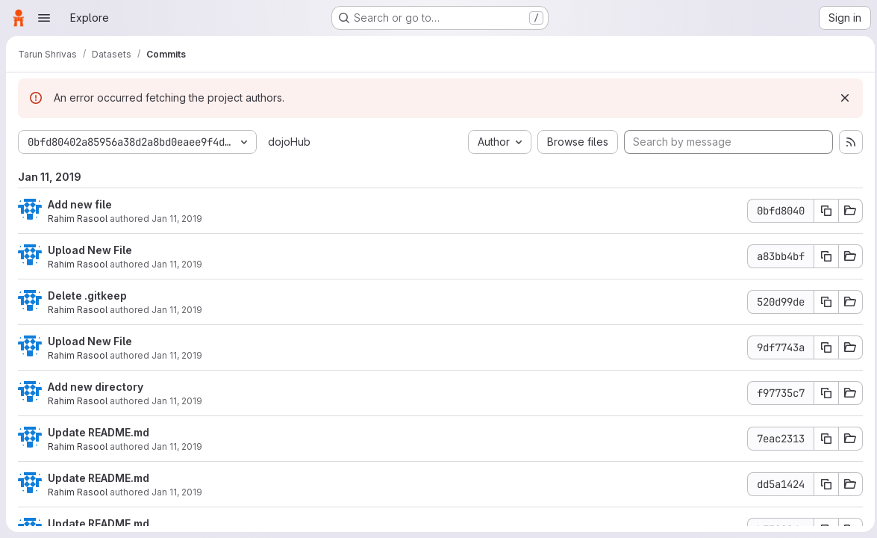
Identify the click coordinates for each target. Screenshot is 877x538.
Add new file (80, 204)
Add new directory (95, 386)
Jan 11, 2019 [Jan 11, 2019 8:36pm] (177, 400)
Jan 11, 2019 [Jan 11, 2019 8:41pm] (177, 218)
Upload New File (90, 250)
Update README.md (98, 432)
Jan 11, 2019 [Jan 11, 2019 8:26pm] (177, 492)
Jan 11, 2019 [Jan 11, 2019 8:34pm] (177, 446)
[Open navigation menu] (44, 18)
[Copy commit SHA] (822, 211)
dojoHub (289, 141)
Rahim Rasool (77, 218)
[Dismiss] (841, 98)
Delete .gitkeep (87, 295)
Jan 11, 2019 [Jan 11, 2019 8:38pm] (177, 309)
